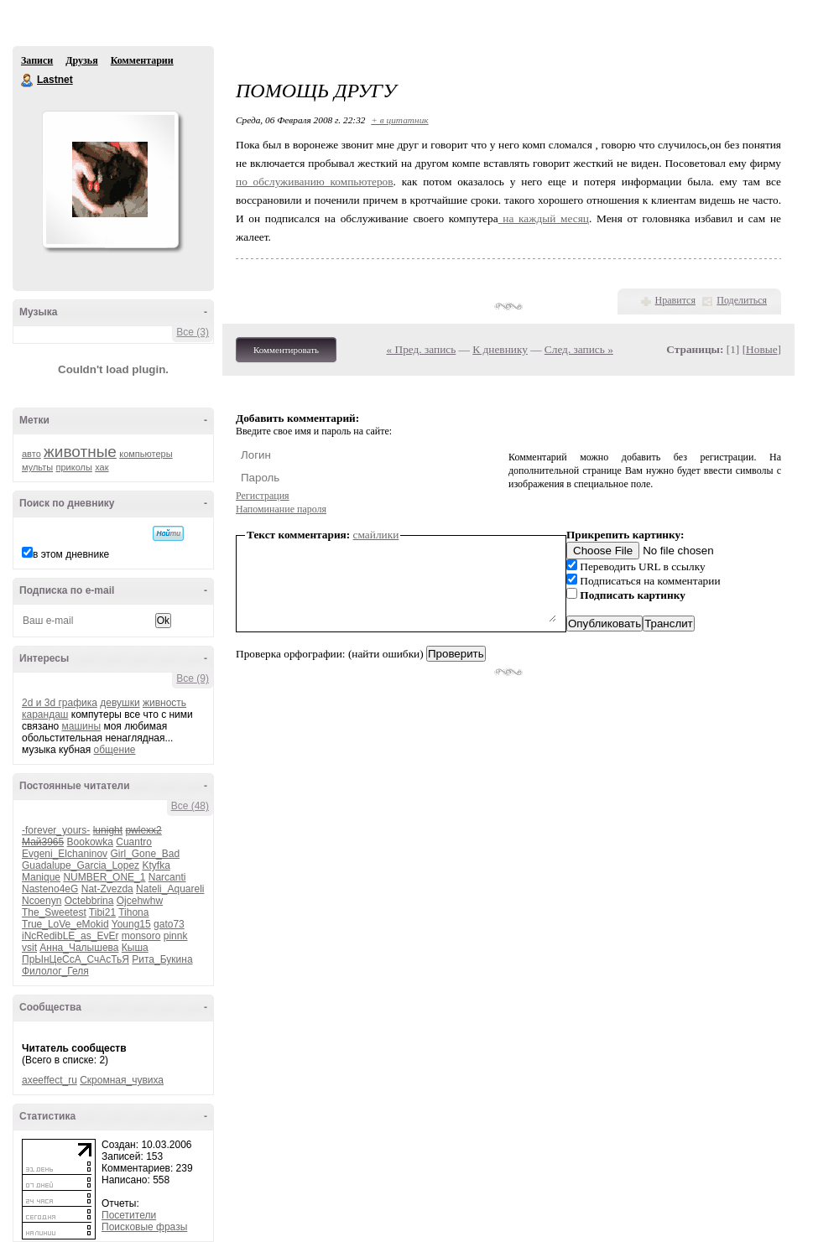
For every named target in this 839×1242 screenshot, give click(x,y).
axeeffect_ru (49, 1080)
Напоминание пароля (281, 509)
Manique (41, 877)
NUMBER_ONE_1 (104, 877)
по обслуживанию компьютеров (314, 181)
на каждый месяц (543, 218)
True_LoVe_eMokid (65, 924)
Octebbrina (89, 901)
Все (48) (190, 806)
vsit (29, 948)
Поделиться (742, 300)
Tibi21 (102, 912)
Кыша (135, 948)
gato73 (169, 924)
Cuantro (134, 842)
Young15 (131, 924)
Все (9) (192, 678)
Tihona (133, 912)
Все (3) (192, 332)
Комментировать (286, 350)
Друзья (81, 60)
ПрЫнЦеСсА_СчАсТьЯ (75, 959)
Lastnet (27, 80)
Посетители (129, 1215)
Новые (761, 349)
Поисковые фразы (144, 1227)
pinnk (176, 936)
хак (101, 467)
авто (31, 454)
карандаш (45, 714)
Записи (37, 60)
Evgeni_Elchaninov (64, 854)
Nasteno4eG (50, 889)
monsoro (141, 936)
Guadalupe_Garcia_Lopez (80, 865)
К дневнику (500, 349)
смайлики (376, 534)
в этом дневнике (71, 554)
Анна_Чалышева (78, 948)
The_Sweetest (54, 912)
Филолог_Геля (55, 971)
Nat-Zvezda (107, 889)
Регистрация (262, 495)
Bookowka (90, 842)
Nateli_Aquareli (170, 889)
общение (115, 750)
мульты (37, 467)
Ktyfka (155, 865)
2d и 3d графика (59, 703)
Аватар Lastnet (110, 179)
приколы (74, 467)
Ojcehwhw (140, 901)
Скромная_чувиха (122, 1080)
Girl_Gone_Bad (145, 854)
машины (82, 726)
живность (164, 703)
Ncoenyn (41, 901)
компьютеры (145, 454)
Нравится (675, 300)
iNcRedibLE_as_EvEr (70, 936)
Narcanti (167, 877)
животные (80, 451)
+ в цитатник (399, 120)
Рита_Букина (162, 959)
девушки (119, 703)
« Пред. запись (421, 349)
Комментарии (142, 60)
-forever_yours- (56, 830)
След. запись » (579, 349)
